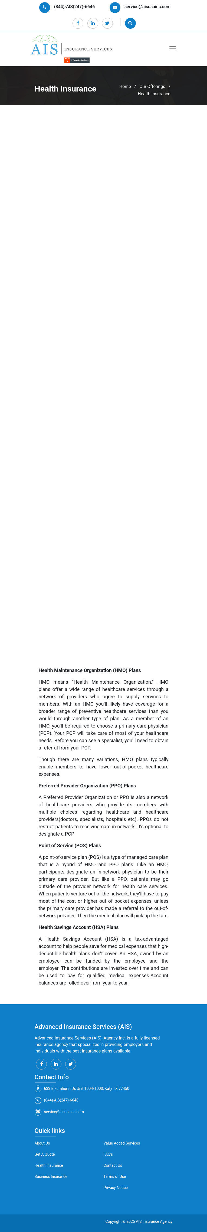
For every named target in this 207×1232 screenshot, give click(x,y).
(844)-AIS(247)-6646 (56, 1100)
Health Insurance (49, 1165)
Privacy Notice (116, 1187)
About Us (42, 1143)
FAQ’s (108, 1154)
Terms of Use (115, 1176)
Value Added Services (122, 1143)
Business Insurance (51, 1176)
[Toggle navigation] (173, 49)
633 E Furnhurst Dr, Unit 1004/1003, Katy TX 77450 (82, 1089)
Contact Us (113, 1165)
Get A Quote (45, 1154)
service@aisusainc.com (59, 1112)
